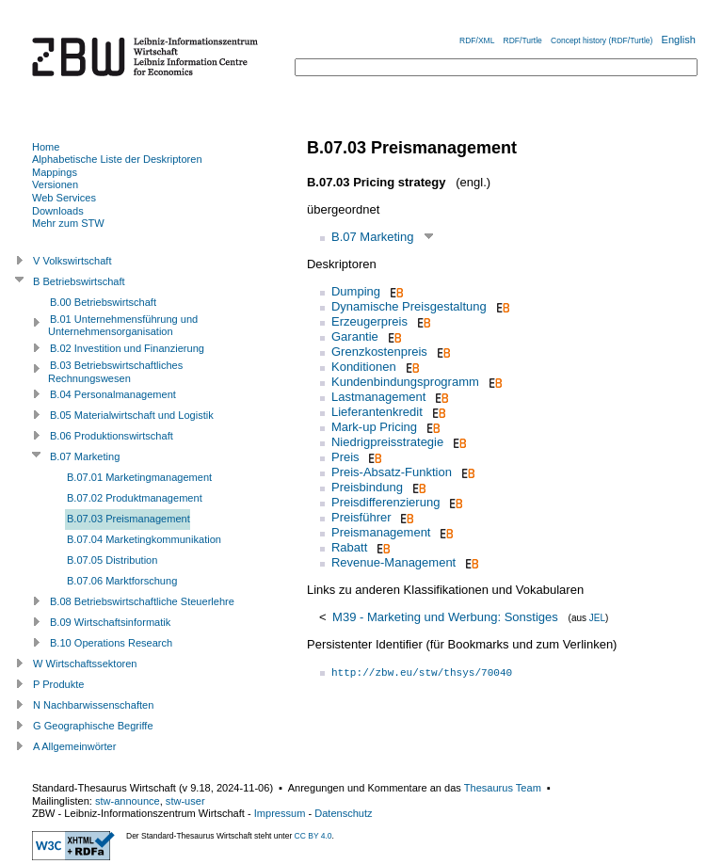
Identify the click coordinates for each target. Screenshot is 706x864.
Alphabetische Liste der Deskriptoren (117, 159)
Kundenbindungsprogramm (405, 382)
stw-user (185, 801)
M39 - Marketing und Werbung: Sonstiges (445, 617)
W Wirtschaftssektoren (85, 663)
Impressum (280, 813)
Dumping (355, 291)
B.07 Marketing (372, 237)
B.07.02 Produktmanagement (134, 498)
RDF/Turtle (523, 40)
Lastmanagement (378, 397)
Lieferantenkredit (377, 412)
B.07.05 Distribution (112, 560)
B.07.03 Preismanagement (128, 518)
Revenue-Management (393, 562)
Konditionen (363, 367)
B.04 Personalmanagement (113, 394)
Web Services (64, 197)
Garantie (354, 336)
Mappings (54, 172)
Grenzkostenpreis (379, 351)
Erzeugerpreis (369, 321)
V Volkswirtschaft (72, 260)
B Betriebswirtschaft (79, 281)
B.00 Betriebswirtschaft (103, 302)
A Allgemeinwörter (74, 746)
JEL (597, 618)
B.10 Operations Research (111, 642)
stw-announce (127, 801)
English (679, 39)
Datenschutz (343, 813)
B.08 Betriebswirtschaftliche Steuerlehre (142, 601)
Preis (345, 457)
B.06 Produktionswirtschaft (111, 435)
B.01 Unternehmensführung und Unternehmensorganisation (123, 325)
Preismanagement (381, 532)
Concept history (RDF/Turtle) (601, 40)
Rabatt (349, 547)
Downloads (58, 210)
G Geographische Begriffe (93, 725)
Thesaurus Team (502, 787)
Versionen (55, 184)
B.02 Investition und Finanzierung (127, 348)
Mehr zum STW (68, 223)
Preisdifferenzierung (385, 502)
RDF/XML (476, 40)
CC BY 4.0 (313, 835)
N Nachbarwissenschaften (93, 705)
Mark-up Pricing (374, 427)
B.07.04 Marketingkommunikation (144, 539)
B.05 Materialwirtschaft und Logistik (132, 415)
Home (45, 146)
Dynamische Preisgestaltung (409, 306)
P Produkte (58, 684)
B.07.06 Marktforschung (122, 580)
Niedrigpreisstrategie (387, 442)
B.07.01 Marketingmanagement (139, 477)
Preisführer (361, 517)
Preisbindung (367, 487)
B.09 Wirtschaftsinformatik (110, 622)
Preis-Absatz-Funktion (391, 472)
